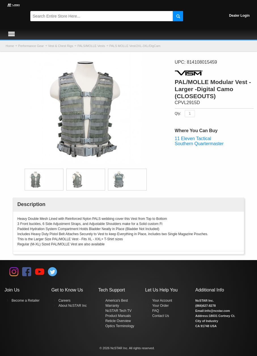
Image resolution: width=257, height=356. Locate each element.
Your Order (160, 306)
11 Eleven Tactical (193, 138)
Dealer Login (239, 15)
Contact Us (160, 316)
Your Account (162, 301)
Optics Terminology (119, 326)
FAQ (155, 311)
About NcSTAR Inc (72, 306)
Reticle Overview (118, 321)
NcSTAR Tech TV (118, 311)
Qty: (178, 113)
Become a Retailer (26, 301)
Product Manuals (118, 316)
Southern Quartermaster (199, 143)
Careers (64, 301)
